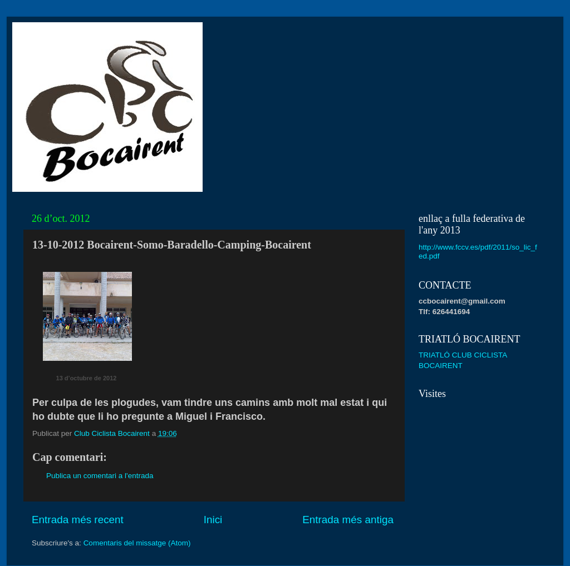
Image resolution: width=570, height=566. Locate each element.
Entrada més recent (78, 519)
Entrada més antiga (348, 519)
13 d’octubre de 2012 (86, 378)
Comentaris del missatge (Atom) (137, 543)
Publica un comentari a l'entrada (99, 475)
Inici (213, 519)
